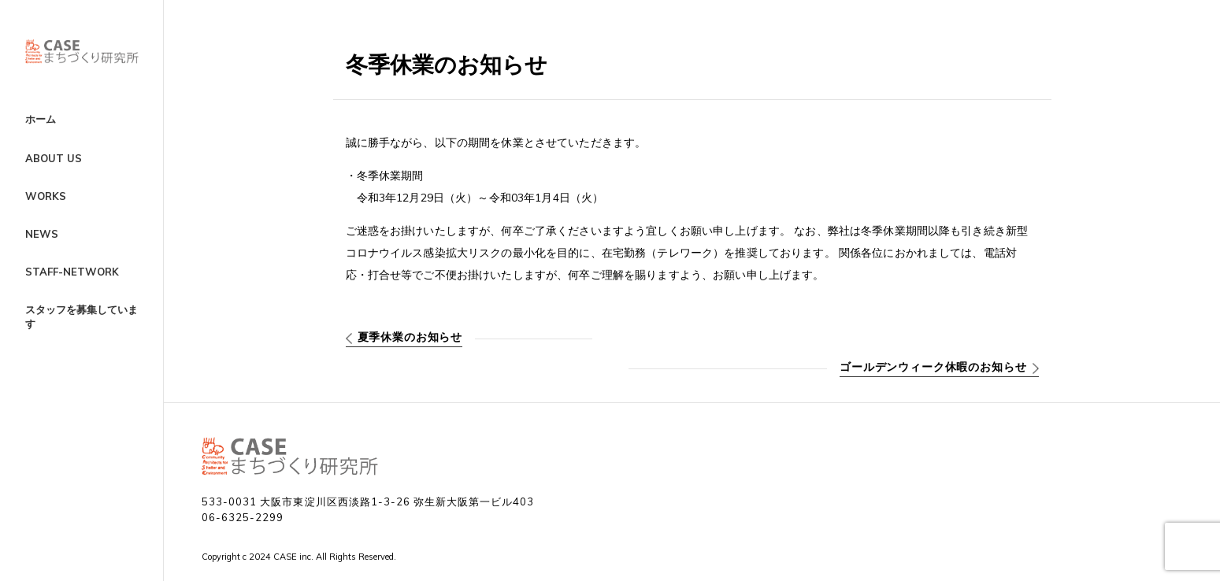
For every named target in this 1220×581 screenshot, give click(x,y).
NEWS (41, 234)
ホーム (40, 119)
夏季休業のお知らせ (410, 337)
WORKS (45, 196)
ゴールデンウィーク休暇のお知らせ (933, 367)
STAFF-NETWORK (72, 271)
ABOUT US (53, 158)
